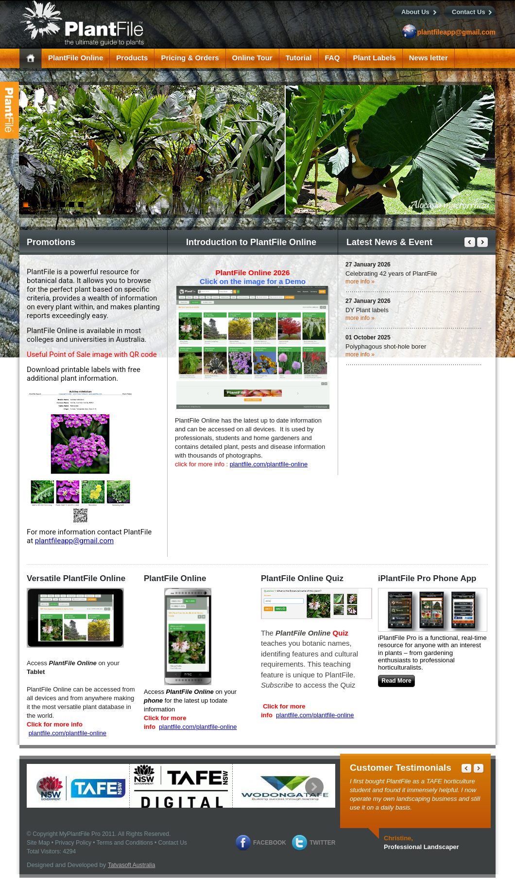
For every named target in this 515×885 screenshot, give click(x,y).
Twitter (322, 842)
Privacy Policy (73, 842)
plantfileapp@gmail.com (456, 32)
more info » (360, 281)
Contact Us (468, 12)
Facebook (269, 842)
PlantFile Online (175, 578)
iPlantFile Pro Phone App (427, 578)
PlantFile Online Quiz (302, 578)
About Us (415, 12)
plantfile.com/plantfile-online (269, 464)
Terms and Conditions (125, 842)
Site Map (38, 842)
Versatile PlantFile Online (76, 578)
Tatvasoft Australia (131, 865)
